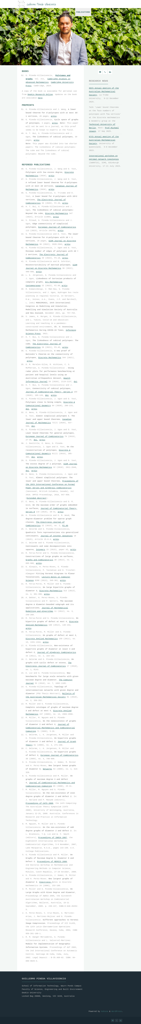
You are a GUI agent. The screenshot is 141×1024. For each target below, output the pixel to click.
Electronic (45, 882)
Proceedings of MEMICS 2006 (52, 861)
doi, (36, 440)
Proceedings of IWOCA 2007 (52, 837)
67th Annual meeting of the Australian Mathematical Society (104, 140)
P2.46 (65, 526)
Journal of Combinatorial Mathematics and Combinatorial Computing (50, 727)
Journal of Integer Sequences (57, 536)
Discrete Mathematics (56, 213)
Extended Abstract (36, 498)
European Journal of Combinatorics (57, 227)
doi (75, 382)
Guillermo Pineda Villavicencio (41, 4)
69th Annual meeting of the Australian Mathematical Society (104, 91)
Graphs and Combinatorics (39, 560)
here (40, 98)
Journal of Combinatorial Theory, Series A (49, 392)
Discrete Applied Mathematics (42, 639)
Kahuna (104, 1011)
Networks (47, 769)
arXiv (54, 116)
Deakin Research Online (40, 94)
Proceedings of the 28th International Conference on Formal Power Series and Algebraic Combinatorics (52, 484)
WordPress (117, 1011)
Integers (40, 550)
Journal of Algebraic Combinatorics (56, 652)
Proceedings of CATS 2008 (39, 803)
